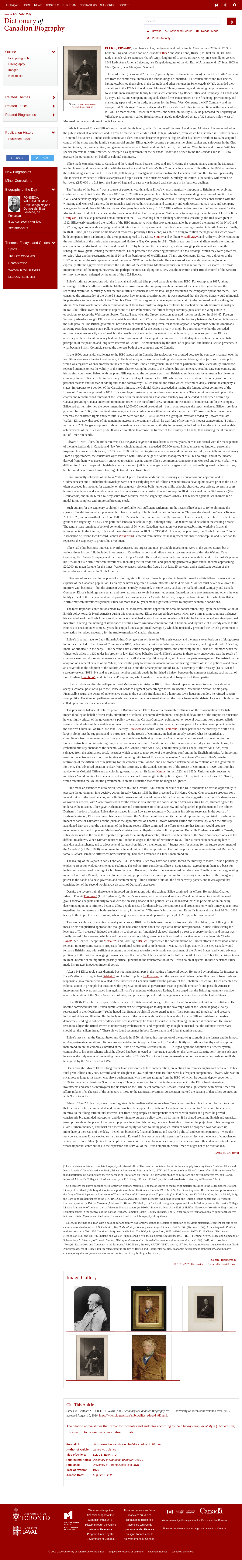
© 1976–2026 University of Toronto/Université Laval (205, 1264)
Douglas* (70, 218)
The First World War (21, 256)
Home (27, 5)
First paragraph (18, 58)
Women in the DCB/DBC (24, 270)
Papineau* (170, 729)
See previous (18, 228)
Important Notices (157, 1551)
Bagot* (67, 941)
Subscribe (107, 5)
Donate (124, 5)
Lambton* (88, 677)
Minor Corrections (18, 181)
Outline (10, 52)
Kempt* (161, 771)
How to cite (15, 75)
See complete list (21, 276)
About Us (52, 5)
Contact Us (88, 5)
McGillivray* (189, 236)
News (38, 5)
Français (12, 5)
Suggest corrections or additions (126, 1551)
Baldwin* (109, 976)
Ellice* (164, 53)
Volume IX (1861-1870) (17, 14)
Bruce (143, 941)
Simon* (159, 236)
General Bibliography (223, 1259)
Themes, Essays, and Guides (27, 243)
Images (13, 70)
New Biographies (18, 172)
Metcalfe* (110, 941)
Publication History (19, 132)
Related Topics (16, 106)
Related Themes (17, 97)
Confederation (17, 263)
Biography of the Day (21, 189)
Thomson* (90, 896)
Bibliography (16, 64)
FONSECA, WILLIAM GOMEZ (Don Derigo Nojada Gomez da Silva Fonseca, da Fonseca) (29, 206)
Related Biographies (20, 115)
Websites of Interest (183, 1551)
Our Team (69, 5)
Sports (12, 249)
